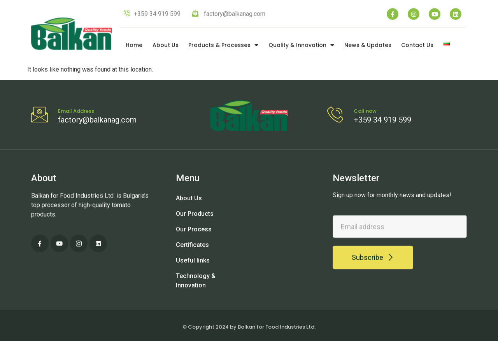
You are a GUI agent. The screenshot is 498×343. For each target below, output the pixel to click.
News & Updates (367, 47)
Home (134, 47)
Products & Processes (223, 47)
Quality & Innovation (301, 47)
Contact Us (417, 47)
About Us (166, 47)
